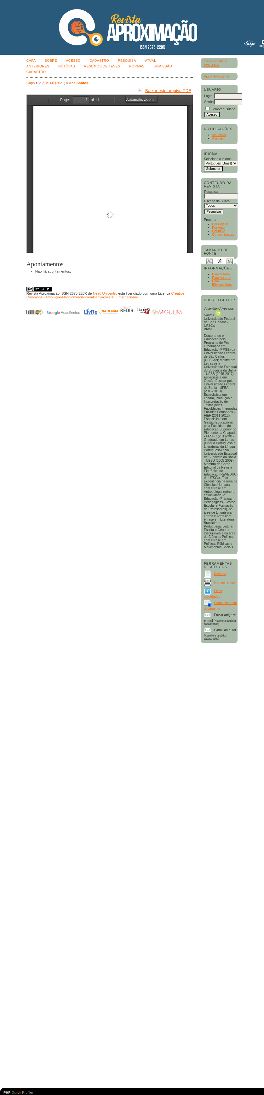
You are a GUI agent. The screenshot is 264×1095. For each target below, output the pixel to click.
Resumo (220, 574)
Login (208, 96)
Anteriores (37, 66)
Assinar (217, 138)
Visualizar (219, 135)
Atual (150, 60)
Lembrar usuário (223, 109)
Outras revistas (223, 234)
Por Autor (219, 227)
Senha (209, 102)
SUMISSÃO (162, 66)
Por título (218, 231)
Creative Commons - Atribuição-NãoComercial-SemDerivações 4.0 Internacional (105, 295)
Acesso (73, 60)
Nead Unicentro (105, 293)
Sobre (51, 60)
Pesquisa (127, 60)
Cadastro (99, 60)
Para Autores (221, 278)
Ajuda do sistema (216, 76)
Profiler (18, 1092)
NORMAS (137, 66)
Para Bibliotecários (222, 283)
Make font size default (219, 260)
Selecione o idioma (218, 159)
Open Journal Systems (216, 63)
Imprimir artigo (224, 582)
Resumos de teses (102, 66)
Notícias (66, 66)
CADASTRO (36, 72)
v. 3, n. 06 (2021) (52, 83)
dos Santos (78, 83)
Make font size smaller (209, 260)
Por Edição (220, 224)
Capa (31, 60)
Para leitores (221, 274)
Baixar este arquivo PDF (168, 90)
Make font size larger (230, 260)
